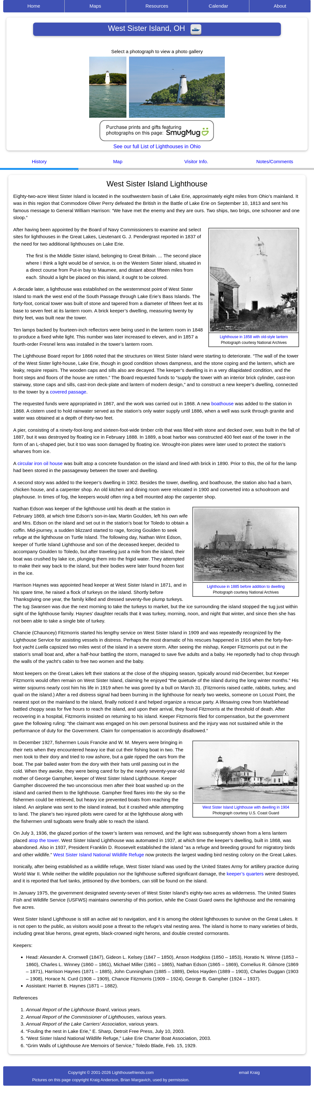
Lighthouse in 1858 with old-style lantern (254, 337)
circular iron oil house (40, 463)
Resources (157, 6)
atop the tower (44, 840)
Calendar (218, 6)
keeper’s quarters (245, 873)
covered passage (68, 391)
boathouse (222, 403)
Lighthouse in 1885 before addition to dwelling (246, 586)
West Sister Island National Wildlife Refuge (98, 854)
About (280, 6)
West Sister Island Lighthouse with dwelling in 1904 (246, 807)
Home (33, 6)
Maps (95, 6)
